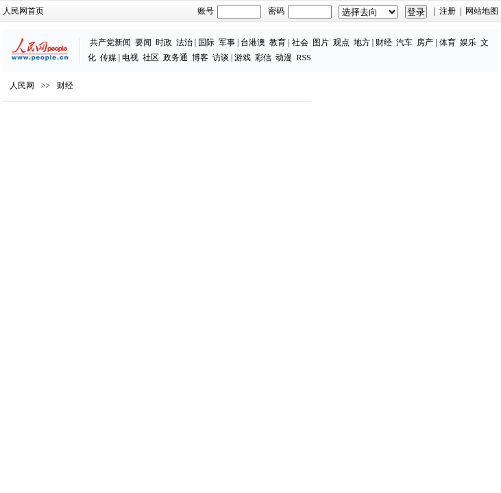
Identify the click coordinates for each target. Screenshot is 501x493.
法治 (184, 42)
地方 (362, 42)
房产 (425, 42)
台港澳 (253, 42)
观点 (341, 42)
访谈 (220, 57)
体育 (447, 42)
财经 (384, 42)
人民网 (22, 85)
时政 (164, 42)
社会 (300, 42)
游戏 (242, 57)
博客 (200, 57)
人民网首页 (23, 11)
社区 (151, 57)
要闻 (143, 42)
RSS (303, 57)
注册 (447, 11)
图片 (321, 42)
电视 (130, 57)
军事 (227, 42)
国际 (206, 42)
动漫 (284, 57)
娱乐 (468, 42)
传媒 (108, 57)
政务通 (175, 57)
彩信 (263, 57)
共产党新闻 (110, 42)
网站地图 (481, 11)
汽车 (404, 42)
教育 (277, 42)
